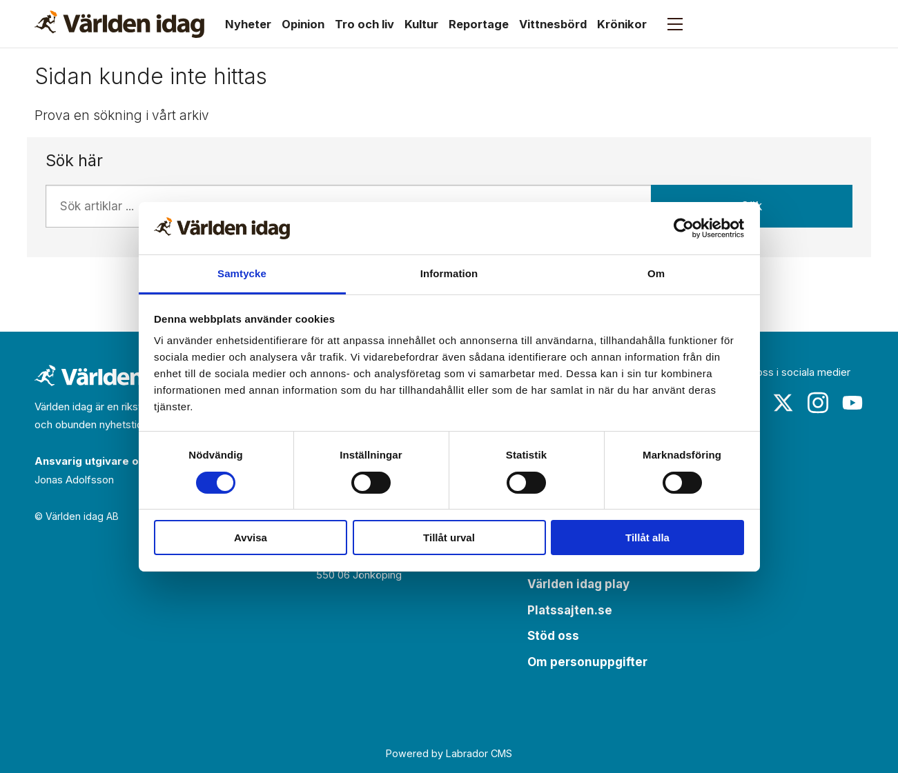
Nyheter (248, 24)
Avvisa (250, 537)
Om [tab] (656, 273)
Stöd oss (553, 636)
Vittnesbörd (553, 24)
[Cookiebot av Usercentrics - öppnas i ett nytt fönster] (683, 228)
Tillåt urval (449, 537)
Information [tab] (449, 273)
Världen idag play (578, 584)
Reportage (479, 24)
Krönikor (622, 24)
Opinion (303, 24)
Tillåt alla (647, 537)
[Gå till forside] (119, 24)
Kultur (421, 24)
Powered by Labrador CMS (449, 753)
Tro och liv (364, 24)
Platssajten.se (569, 610)
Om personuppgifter (587, 662)
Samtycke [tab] (241, 273)
